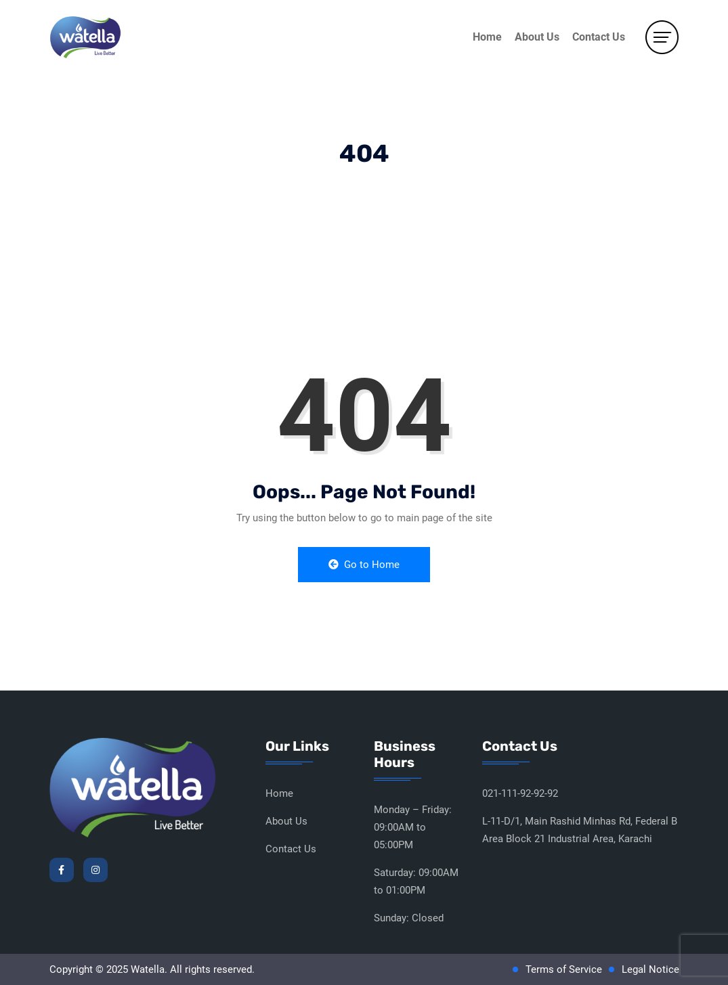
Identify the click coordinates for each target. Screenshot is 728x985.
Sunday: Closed (409, 918)
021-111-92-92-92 (520, 793)
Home (487, 36)
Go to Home (364, 565)
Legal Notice (650, 969)
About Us (537, 36)
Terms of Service (564, 969)
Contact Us (598, 36)
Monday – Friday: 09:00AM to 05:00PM (413, 827)
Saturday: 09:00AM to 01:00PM (416, 881)
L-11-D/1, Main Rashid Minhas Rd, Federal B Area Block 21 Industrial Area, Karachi (579, 830)
